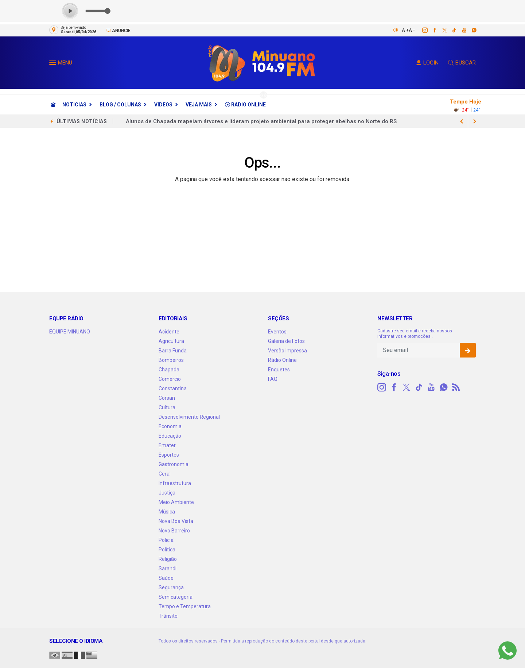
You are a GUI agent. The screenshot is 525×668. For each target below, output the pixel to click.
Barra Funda (173, 350)
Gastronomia (173, 464)
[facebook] (430, 30)
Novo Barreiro (174, 531)
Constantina (173, 388)
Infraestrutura (175, 483)
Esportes (169, 455)
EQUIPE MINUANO (69, 332)
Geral (165, 474)
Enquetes (279, 369)
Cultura (167, 407)
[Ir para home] (53, 104)
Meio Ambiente (176, 502)
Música (167, 512)
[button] (53, 64)
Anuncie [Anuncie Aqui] (118, 30)
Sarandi (167, 568)
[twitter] (440, 30)
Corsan (167, 398)
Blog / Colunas (120, 105)
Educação (170, 436)
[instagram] (421, 30)
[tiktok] (450, 30)
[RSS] (456, 387)
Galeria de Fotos (286, 341)
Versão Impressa (287, 350)
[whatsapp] (470, 30)
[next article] (461, 121)
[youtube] (460, 30)
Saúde (166, 578)
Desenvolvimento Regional (189, 417)
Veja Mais (199, 105)
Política (167, 549)
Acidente (169, 332)
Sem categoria (175, 597)
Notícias (74, 105)
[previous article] (474, 121)
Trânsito (168, 616)
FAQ (272, 379)
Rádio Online (245, 105)
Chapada (169, 369)
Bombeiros (171, 360)
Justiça (167, 493)
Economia (170, 426)
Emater (167, 445)
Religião (168, 559)
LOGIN (427, 62)
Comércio (170, 379)
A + (405, 30)
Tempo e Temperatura (185, 606)
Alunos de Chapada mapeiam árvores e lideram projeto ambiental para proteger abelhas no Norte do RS (261, 121)
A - (412, 30)
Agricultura (171, 341)
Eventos (277, 332)
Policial (167, 540)
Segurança (171, 587)
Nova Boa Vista (176, 521)
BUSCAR (462, 62)
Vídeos (163, 105)
